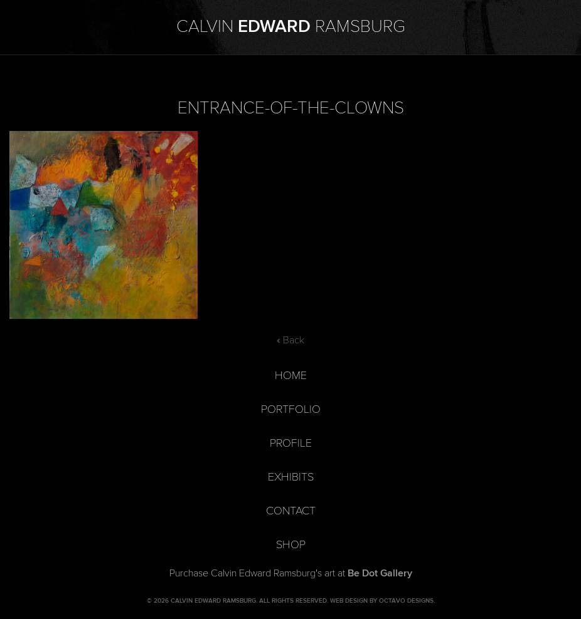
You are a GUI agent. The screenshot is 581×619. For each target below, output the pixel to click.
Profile (291, 443)
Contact (291, 511)
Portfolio (291, 409)
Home (291, 375)
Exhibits (291, 477)
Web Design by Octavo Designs (382, 601)
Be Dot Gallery (380, 573)
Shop (291, 544)
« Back (290, 340)
